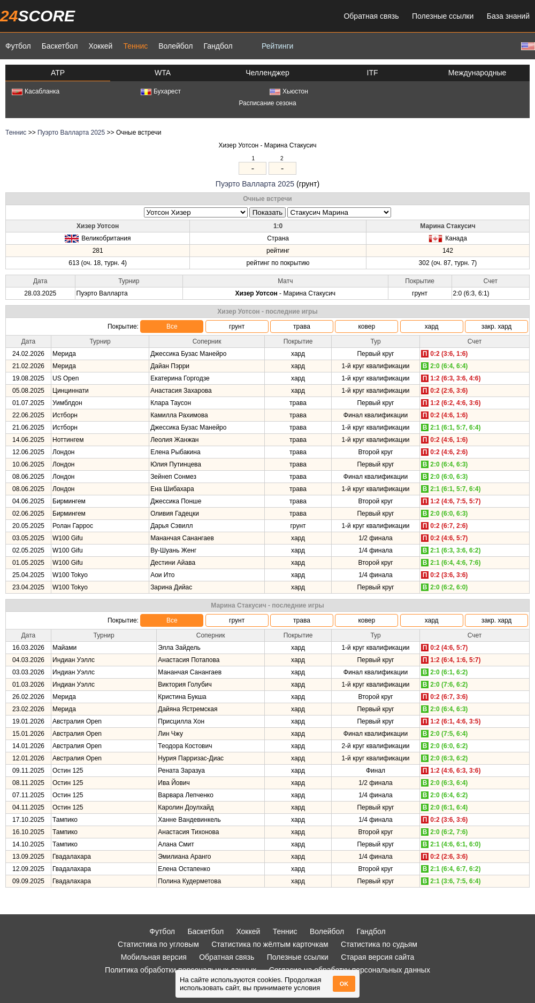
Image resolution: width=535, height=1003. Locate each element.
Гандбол (217, 46)
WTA (163, 72)
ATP (58, 72)
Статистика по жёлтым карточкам (269, 944)
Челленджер (267, 72)
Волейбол (175, 46)
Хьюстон (289, 91)
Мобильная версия (154, 957)
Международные (477, 72)
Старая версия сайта (377, 957)
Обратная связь (371, 16)
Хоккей (100, 46)
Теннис (135, 46)
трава (301, 326)
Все (172, 326)
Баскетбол (60, 46)
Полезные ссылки (442, 16)
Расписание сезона (267, 103)
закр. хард (497, 326)
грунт (236, 326)
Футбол (18, 46)
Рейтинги (277, 46)
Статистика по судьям (379, 944)
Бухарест (161, 91)
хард (432, 326)
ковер (366, 326)
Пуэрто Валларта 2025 (71, 132)
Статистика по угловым (158, 944)
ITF (372, 72)
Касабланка (35, 91)
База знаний (508, 16)
